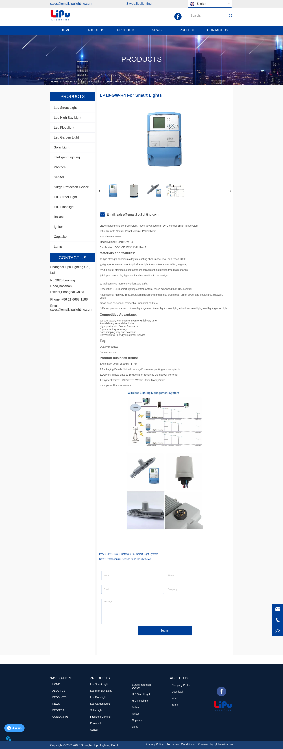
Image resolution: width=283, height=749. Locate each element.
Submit (164, 630)
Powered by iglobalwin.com (215, 744)
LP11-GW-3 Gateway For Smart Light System (132, 554)
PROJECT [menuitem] (187, 30)
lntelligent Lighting (91, 81)
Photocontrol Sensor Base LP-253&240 (129, 559)
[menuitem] (96, 30)
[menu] (141, 30)
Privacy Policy (155, 744)
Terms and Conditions (181, 744)
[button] (96, 30)
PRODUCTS (70, 81)
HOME (54, 81)
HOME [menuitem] (65, 30)
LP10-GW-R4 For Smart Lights (122, 81)
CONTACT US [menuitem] (217, 30)
